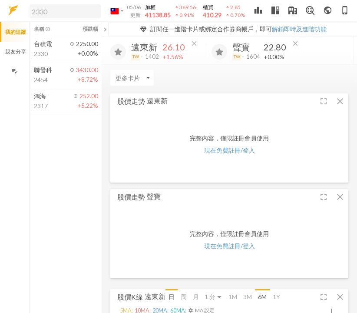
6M (262, 296)
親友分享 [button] (15, 51)
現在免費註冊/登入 (229, 150)
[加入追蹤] (118, 52)
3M (247, 296)
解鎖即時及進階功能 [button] (299, 29)
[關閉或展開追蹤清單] (105, 29)
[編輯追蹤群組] (14, 71)
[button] (63, 11)
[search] (65, 11)
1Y (276, 296)
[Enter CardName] (132, 78)
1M (232, 296)
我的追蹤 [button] (15, 32)
